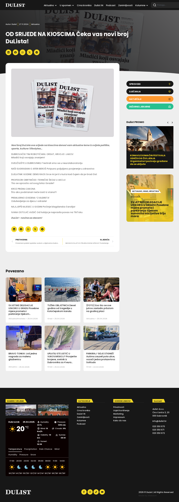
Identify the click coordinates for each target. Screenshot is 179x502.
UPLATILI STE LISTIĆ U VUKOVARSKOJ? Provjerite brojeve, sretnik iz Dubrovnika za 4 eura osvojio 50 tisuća (62, 359)
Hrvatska (21, 318)
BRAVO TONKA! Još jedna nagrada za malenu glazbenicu (23, 356)
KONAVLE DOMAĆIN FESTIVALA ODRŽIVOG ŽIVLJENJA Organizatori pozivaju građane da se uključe (149, 160)
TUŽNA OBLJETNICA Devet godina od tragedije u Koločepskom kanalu (61, 308)
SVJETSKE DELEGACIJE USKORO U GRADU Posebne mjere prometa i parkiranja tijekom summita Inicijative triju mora (24, 312)
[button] (8, 52)
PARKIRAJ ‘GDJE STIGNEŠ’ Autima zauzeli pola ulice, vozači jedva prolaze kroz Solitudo (100, 358)
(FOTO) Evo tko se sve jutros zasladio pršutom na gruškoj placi (99, 308)
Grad (49, 318)
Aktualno (35, 24)
